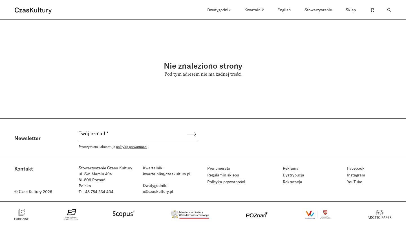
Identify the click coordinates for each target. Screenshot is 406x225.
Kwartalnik (254, 9)
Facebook (356, 168)
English (284, 9)
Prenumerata (218, 168)
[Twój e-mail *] (132, 134)
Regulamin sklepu (223, 174)
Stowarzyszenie (318, 9)
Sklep (351, 9)
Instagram (356, 174)
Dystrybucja (293, 174)
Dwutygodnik (219, 9)
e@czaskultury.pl (158, 191)
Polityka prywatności (226, 181)
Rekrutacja (292, 181)
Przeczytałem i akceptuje (113, 146)
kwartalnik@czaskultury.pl (166, 173)
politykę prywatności (131, 146)
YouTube (354, 181)
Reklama (291, 168)
